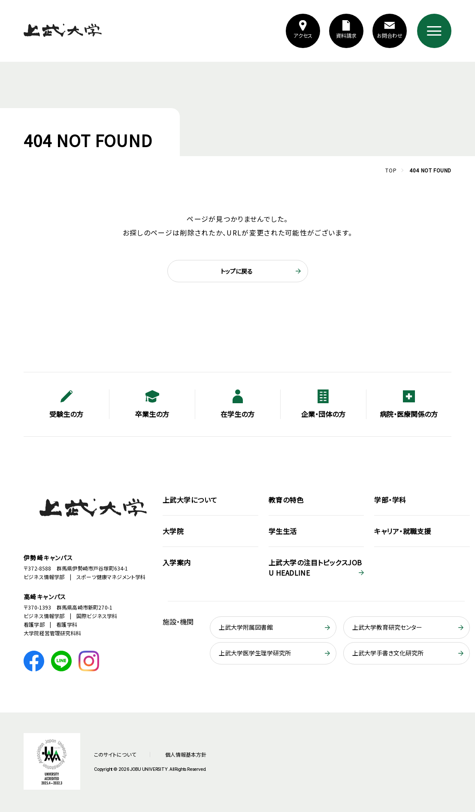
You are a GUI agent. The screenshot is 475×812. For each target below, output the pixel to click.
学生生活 (283, 531)
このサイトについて (115, 754)
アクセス (302, 35)
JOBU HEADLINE (315, 567)
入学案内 (177, 562)
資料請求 (346, 35)
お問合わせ (389, 35)
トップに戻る (237, 271)
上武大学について (190, 500)
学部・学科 (390, 500)
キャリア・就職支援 (402, 531)
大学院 (173, 531)
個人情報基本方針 (185, 754)
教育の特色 (286, 500)
